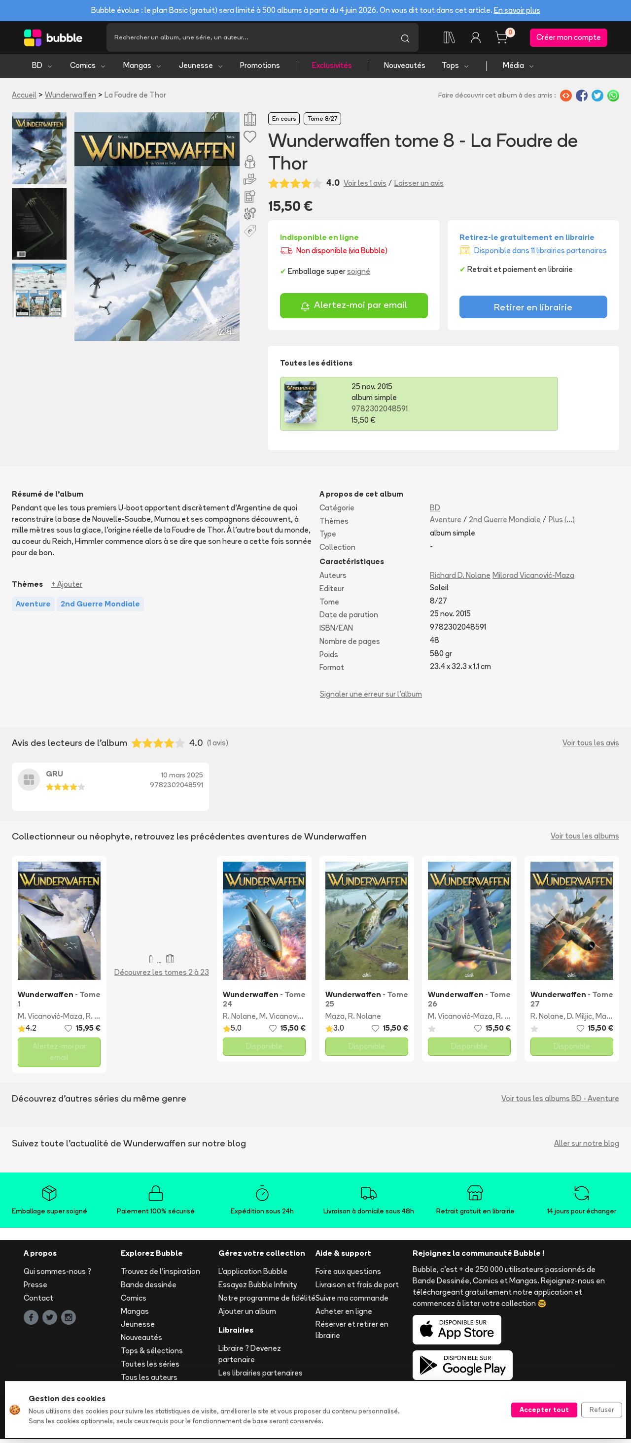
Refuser (602, 1409)
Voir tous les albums (585, 839)
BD (42, 69)
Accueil (24, 98)
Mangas (142, 69)
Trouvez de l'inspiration (160, 1275)
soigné (358, 275)
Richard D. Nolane (460, 578)
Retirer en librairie (533, 310)
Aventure (445, 523)
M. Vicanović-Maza (50, 1019)
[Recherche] (249, 39)
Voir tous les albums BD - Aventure (560, 1102)
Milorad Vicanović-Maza (533, 578)
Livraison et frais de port (357, 1288)
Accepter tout (544, 1409)
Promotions (260, 69)
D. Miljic (579, 1019)
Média (519, 69)
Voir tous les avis (590, 746)
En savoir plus (517, 10)
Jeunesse (201, 69)
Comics (88, 69)
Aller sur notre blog (586, 1146)
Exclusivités (332, 69)
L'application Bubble (252, 1275)
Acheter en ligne (344, 1314)
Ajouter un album (247, 1314)
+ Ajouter (66, 587)
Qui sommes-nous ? (57, 1275)
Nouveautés (404, 69)
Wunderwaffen (70, 98)
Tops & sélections (152, 1354)
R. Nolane (239, 1019)
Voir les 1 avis (365, 186)
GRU (54, 777)
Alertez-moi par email (353, 310)
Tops (456, 69)
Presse (35, 1288)
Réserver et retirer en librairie (352, 1333)
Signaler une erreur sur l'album (371, 698)
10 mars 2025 (182, 778)
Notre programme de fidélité (267, 1301)
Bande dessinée (148, 1288)
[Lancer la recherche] (405, 39)
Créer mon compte (568, 39)
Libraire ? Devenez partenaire (249, 1357)
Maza (335, 1019)
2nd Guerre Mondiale (505, 523)
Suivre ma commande (352, 1301)
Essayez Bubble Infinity (257, 1288)
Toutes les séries (150, 1367)
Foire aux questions (348, 1275)
